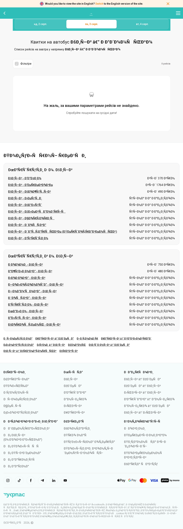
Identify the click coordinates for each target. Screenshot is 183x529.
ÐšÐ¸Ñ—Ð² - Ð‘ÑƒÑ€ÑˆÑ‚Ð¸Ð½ (28, 238)
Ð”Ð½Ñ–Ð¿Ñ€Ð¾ (75, 399)
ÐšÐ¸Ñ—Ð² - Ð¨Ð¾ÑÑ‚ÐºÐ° (27, 225)
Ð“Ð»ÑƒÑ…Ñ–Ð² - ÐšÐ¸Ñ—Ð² (27, 318)
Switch (99, 3)
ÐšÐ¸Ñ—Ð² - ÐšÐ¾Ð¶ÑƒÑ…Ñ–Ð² (29, 191)
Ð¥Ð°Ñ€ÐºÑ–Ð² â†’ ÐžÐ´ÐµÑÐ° (54, 338)
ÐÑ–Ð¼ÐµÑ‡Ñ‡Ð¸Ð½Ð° (18, 338)
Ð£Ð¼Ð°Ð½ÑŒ (77, 344)
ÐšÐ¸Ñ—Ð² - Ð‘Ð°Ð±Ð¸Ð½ (24, 178)
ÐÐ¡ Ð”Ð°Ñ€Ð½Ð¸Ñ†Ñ (20, 459)
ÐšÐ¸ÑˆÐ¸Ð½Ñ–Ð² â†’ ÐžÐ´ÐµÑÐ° (109, 344)
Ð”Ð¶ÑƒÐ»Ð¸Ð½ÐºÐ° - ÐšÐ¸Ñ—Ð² (30, 271)
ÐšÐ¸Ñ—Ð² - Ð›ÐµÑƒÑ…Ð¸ (25, 198)
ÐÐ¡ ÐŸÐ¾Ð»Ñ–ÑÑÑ (22, 446)
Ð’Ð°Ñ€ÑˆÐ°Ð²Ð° (75, 392)
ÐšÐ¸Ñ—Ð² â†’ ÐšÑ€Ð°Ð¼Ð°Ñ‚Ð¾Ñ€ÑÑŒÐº (30, 351)
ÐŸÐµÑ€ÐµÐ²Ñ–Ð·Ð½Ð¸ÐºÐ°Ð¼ (145, 435)
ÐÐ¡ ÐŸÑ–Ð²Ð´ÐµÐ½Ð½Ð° (22, 453)
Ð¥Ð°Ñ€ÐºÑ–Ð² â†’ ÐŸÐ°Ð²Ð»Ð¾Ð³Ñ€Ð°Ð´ (126, 338)
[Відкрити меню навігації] (178, 13)
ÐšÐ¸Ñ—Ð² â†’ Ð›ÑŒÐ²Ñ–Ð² (142, 412)
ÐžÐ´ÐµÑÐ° (73, 386)
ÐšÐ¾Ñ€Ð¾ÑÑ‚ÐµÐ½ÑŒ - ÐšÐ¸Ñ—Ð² (34, 324)
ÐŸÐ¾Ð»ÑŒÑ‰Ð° (16, 386)
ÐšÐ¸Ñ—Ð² (71, 379)
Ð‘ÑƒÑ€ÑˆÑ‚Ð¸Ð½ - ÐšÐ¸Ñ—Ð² (28, 304)
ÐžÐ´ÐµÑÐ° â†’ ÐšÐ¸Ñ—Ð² (142, 386)
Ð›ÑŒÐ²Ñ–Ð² (73, 406)
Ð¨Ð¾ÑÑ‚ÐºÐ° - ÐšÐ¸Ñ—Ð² (27, 298)
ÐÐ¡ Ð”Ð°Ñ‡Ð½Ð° (16, 466)
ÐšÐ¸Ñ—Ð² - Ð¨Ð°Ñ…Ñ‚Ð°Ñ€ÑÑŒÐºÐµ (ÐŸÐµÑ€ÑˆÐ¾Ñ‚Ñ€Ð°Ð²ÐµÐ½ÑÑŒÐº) (62, 231)
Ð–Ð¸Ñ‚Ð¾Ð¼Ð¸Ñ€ (87, 338)
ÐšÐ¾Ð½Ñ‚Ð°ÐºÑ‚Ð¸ (77, 428)
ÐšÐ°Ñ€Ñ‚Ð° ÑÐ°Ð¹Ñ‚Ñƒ (141, 464)
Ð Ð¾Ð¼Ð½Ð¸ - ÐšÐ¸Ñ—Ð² (25, 264)
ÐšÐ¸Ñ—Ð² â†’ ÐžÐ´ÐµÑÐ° (142, 379)
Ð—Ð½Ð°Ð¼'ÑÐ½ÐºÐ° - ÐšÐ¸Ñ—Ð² (32, 291)
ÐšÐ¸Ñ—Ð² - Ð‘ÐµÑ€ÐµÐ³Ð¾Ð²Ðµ (30, 185)
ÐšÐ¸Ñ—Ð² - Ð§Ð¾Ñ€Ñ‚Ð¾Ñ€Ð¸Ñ (31, 218)
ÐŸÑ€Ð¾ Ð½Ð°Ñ (76, 435)
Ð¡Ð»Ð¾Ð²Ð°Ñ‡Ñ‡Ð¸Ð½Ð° (19, 344)
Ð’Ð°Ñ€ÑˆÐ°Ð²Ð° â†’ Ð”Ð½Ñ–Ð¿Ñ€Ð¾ (149, 399)
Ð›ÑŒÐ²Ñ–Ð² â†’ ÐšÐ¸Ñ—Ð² (142, 392)
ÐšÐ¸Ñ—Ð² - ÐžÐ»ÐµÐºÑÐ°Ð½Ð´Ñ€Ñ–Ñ (37, 211)
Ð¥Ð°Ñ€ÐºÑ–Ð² (74, 412)
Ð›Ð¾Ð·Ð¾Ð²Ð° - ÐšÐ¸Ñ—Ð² (26, 278)
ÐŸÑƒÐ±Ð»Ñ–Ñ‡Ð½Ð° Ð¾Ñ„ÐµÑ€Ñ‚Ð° (89, 442)
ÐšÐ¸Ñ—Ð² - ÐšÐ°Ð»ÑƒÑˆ (25, 205)
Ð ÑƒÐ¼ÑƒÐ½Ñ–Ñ (17, 392)
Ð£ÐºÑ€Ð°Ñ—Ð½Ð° (16, 379)
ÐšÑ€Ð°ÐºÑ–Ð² (69, 351)
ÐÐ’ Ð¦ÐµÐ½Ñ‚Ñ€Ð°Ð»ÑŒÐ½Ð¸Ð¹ (27, 428)
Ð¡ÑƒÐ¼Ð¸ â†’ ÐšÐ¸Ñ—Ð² (51, 344)
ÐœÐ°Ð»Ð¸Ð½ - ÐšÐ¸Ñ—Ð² (25, 311)
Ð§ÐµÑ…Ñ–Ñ (13, 406)
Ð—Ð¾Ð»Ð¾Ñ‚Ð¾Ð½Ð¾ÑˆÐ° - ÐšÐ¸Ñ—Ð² (35, 284)
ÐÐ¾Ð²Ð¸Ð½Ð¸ (134, 428)
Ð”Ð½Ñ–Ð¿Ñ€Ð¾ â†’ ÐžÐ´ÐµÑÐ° (147, 406)
